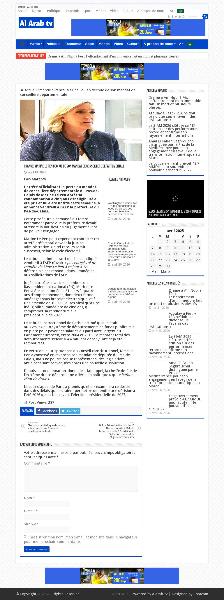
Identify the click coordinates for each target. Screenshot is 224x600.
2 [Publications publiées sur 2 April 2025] (168, 242)
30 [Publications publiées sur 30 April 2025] (168, 266)
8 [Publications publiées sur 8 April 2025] (160, 248)
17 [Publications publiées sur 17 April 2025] (175, 254)
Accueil (23, 11)
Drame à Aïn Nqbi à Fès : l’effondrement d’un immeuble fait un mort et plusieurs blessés (113, 56)
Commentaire (37, 463)
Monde (101, 11)
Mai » (165, 271)
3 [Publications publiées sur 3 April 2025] (175, 242)
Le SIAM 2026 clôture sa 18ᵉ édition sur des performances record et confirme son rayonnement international (173, 130)
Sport (87, 11)
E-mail (31, 511)
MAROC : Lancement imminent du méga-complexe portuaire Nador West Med (175, 213)
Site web (31, 524)
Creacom (200, 594)
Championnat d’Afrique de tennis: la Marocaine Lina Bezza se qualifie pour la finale (46, 427)
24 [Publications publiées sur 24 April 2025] (175, 260)
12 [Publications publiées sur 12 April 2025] (190, 248)
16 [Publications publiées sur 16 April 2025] (168, 254)
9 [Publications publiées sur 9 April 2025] (168, 248)
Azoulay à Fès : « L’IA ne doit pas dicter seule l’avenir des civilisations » (172, 116)
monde (45, 90)
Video (114, 11)
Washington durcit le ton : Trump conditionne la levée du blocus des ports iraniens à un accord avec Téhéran (122, 208)
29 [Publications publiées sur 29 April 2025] (160, 266)
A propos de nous (150, 11)
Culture (128, 11)
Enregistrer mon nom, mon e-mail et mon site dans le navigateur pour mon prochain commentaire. (80, 539)
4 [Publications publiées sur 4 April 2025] (183, 242)
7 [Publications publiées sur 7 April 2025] (152, 248)
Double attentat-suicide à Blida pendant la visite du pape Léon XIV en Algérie (122, 293)
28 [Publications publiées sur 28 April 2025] (153, 266)
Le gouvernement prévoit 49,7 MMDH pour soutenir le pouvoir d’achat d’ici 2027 (174, 166)
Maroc (36, 11)
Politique (54, 11)
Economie (72, 11)
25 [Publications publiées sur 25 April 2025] (183, 260)
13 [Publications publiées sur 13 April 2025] (198, 248)
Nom (29, 498)
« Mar (153, 271)
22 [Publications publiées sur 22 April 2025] (160, 260)
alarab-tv (160, 594)
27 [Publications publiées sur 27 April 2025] (198, 260)
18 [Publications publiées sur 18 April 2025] (183, 254)
